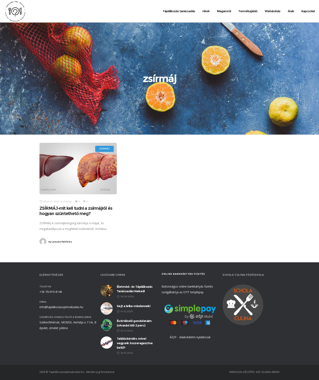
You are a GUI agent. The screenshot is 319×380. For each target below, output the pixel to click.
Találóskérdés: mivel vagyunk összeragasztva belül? (135, 343)
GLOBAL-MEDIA (270, 372)
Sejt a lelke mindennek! (133, 306)
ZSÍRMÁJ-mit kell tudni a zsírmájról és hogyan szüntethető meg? (75, 211)
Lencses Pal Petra (60, 241)
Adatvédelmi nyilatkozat (195, 337)
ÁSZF (173, 337)
